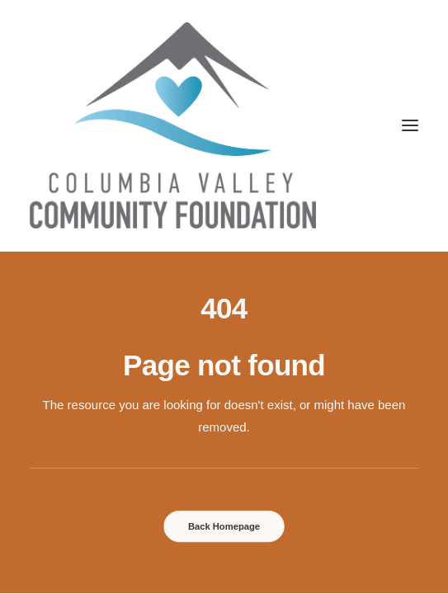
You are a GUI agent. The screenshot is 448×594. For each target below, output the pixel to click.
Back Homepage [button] (224, 526)
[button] (410, 125)
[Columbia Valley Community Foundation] (224, 125)
